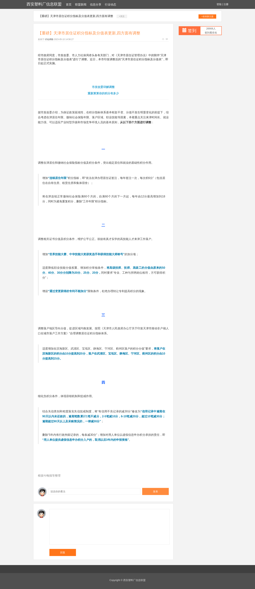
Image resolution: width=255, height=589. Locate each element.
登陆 (219, 4)
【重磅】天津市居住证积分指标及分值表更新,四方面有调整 (76, 16)
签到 (192, 30)
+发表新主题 (207, 16)
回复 (62, 552)
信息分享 (95, 4)
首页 (69, 4)
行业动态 (110, 4)
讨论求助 (49, 39)
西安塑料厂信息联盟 (44, 4)
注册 (225, 4)
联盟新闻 (80, 4)
